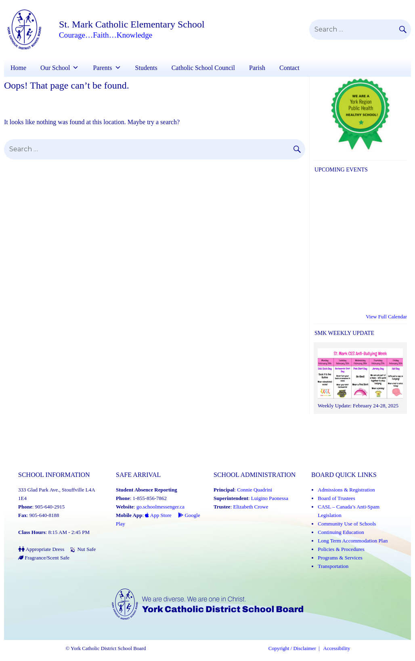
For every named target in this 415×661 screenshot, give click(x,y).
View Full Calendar (386, 317)
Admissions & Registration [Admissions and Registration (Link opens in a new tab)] (346, 490)
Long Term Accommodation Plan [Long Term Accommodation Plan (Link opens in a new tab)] (353, 541)
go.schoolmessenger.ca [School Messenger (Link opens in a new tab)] (160, 507)
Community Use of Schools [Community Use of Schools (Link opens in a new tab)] (347, 524)
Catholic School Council (203, 67)
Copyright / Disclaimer (292, 648)
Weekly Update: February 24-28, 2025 (358, 406)
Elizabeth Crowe (250, 507)
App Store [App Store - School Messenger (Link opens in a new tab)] (158, 515)
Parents (102, 67)
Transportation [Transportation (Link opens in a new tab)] (333, 566)
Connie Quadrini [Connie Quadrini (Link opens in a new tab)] (254, 490)
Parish (257, 67)
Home (18, 67)
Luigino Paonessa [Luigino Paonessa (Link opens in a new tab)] (269, 498)
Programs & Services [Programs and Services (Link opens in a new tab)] (340, 558)
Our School (55, 67)
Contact (289, 67)
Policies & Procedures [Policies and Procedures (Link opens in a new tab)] (341, 549)
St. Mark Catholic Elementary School (132, 24)
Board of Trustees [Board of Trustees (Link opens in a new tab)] (336, 498)
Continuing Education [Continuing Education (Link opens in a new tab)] (341, 532)
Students (146, 67)
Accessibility (336, 648)
